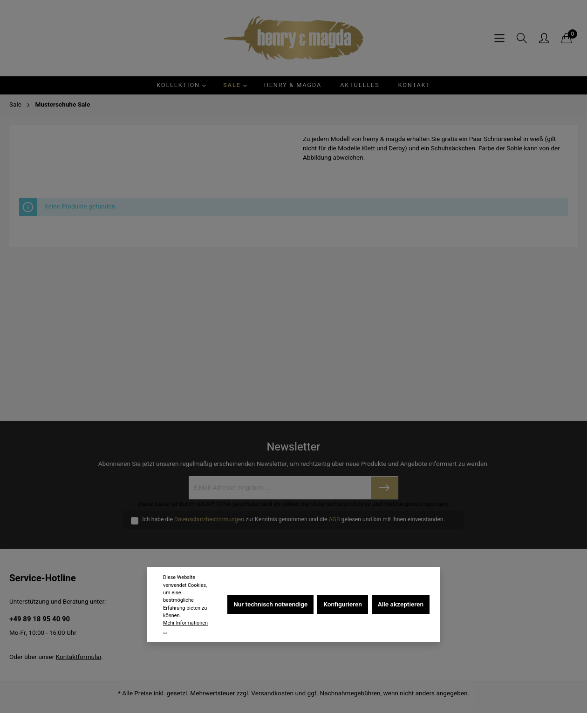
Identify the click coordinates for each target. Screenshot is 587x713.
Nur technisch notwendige (270, 604)
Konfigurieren (342, 604)
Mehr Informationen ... (185, 626)
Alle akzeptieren (400, 604)
